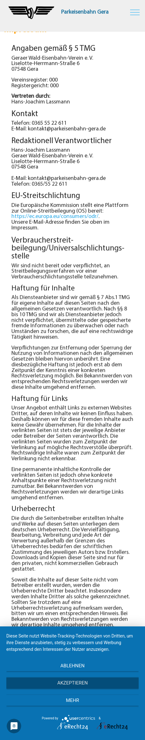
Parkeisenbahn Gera (85, 12)
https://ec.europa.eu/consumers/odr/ (54, 216)
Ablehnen (72, 666)
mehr (72, 700)
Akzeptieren (72, 683)
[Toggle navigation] (135, 12)
